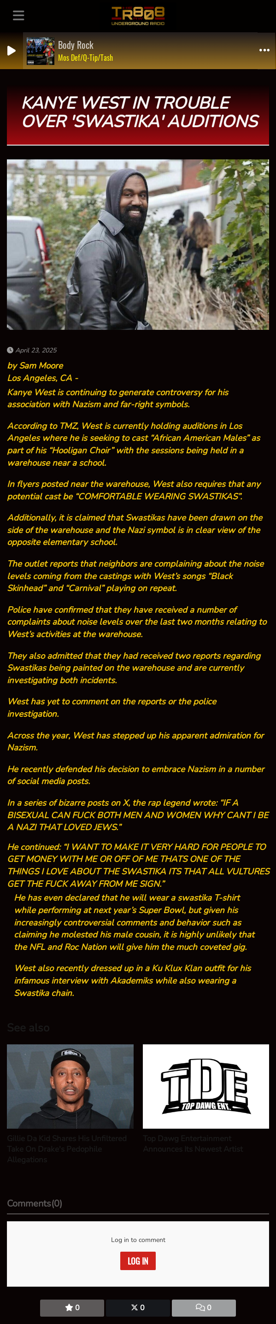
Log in (138, 1261)
